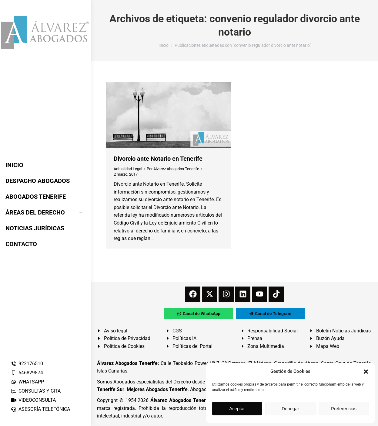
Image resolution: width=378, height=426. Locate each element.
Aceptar (237, 408)
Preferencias (343, 408)
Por (173, 169)
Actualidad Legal (128, 169)
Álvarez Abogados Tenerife (181, 400)
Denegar (290, 408)
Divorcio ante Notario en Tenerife (158, 158)
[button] (366, 372)
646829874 (27, 373)
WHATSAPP (27, 382)
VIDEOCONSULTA (33, 400)
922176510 (27, 363)
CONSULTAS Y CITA (36, 391)
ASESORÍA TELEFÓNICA (40, 409)
